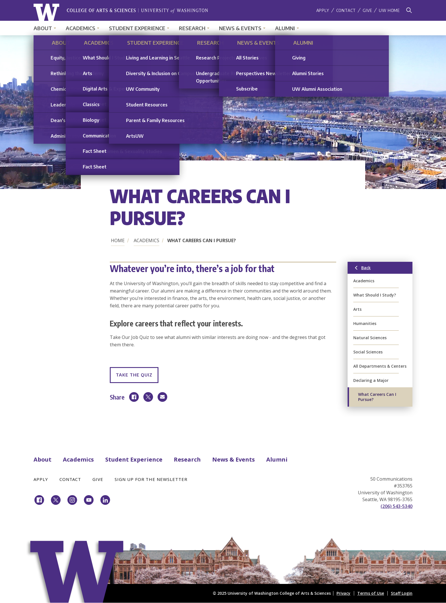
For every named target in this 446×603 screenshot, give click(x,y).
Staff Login (401, 593)
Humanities (364, 323)
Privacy (343, 593)
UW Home (389, 10)
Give (367, 10)
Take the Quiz (134, 374)
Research (192, 28)
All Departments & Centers (379, 366)
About (43, 28)
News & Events (240, 28)
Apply (322, 10)
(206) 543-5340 (396, 506)
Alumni (285, 28)
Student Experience (137, 28)
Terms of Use (370, 593)
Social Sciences (368, 352)
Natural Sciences (370, 337)
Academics (80, 28)
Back (376, 269)
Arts (357, 309)
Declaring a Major (371, 380)
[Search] (409, 10)
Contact (346, 10)
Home (118, 240)
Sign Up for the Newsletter (151, 479)
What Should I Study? (374, 295)
